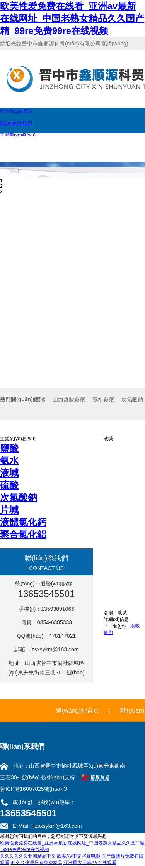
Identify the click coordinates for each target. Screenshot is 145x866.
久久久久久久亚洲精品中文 (28, 856)
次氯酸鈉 (132, 399)
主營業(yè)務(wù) (18, 135)
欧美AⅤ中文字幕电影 (78, 856)
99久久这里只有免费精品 (36, 862)
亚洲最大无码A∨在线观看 (89, 862)
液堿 (135, 626)
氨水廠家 (103, 399)
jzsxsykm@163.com (55, 649)
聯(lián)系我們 (22, 746)
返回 (108, 632)
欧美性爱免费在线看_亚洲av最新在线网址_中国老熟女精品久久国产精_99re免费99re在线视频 (72, 18)
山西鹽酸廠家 (69, 399)
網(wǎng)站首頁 (16, 111)
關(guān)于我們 (16, 123)
